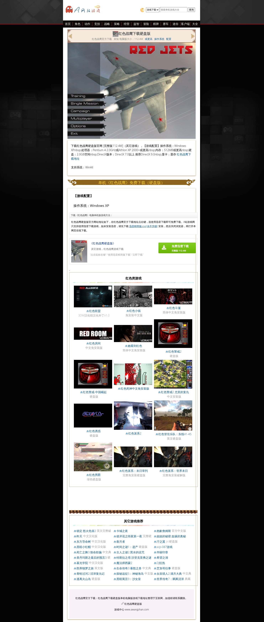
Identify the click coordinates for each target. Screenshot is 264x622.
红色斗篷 (175, 308)
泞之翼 (161, 542)
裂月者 (120, 542)
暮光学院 (82, 563)
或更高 (148, 39)
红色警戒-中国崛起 (95, 392)
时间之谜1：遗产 (127, 547)
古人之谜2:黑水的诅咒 (130, 552)
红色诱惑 (95, 431)
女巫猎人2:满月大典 (169, 574)
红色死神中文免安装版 (135, 388)
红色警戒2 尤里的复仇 (175, 392)
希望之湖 (162, 558)
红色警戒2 (174, 351)
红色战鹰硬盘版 (133, 603)
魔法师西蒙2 (124, 563)
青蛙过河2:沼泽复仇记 (90, 574)
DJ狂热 (161, 563)
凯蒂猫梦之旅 (85, 568)
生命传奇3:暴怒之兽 (129, 568)
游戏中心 (119, 609)
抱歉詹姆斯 (164, 531)
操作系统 (159, 39)
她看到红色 (135, 346)
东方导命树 (84, 542)
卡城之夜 (122, 531)
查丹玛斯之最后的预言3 (92, 558)
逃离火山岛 (84, 579)
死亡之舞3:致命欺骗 (89, 552)
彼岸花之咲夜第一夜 (129, 536)
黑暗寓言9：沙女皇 (128, 579)
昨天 (79, 536)
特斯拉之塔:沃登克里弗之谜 (133, 558)
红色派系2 (134, 433)
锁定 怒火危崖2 (86, 531)
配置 (168, 39)
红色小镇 (135, 311)
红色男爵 (95, 475)
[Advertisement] (36, 78)
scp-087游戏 (164, 547)
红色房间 (95, 343)
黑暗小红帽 (84, 547)
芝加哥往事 (164, 568)
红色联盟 (95, 311)
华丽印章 (162, 552)
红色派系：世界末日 (175, 471)
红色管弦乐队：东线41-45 (175, 434)
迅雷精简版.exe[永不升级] (143, 226)
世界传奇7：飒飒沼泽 (170, 579)
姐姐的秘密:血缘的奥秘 (171, 536)
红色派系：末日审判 (135, 471)
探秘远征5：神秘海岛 (130, 574)
